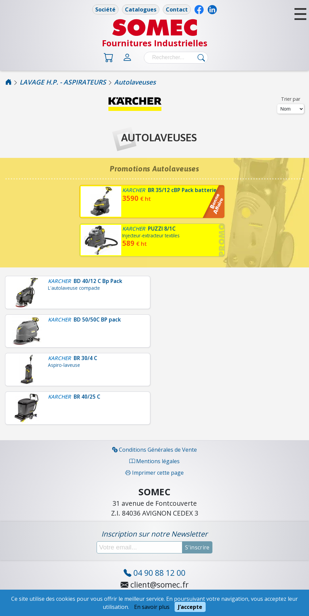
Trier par (290, 99)
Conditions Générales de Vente (154, 449)
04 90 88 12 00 (154, 572)
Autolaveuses (135, 82)
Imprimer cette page (154, 472)
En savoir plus (152, 607)
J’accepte (190, 607)
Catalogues (140, 9)
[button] (300, 14)
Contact (177, 9)
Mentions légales (154, 461)
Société (105, 9)
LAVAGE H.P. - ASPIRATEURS (63, 82)
